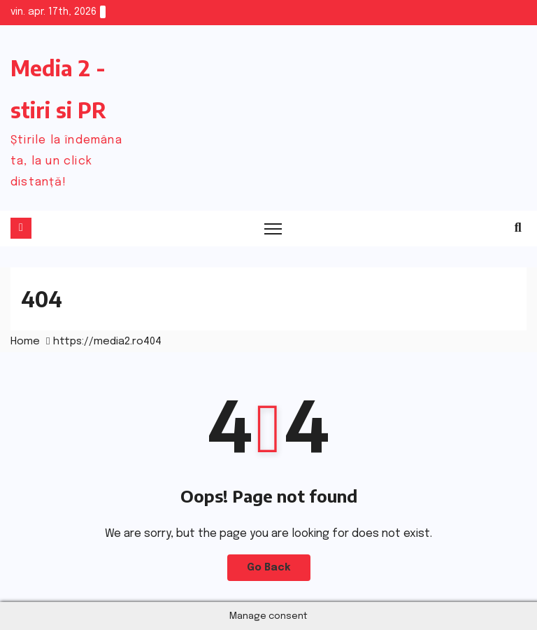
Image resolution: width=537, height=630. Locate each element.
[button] (518, 228)
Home (25, 341)
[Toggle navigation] (273, 228)
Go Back (269, 568)
